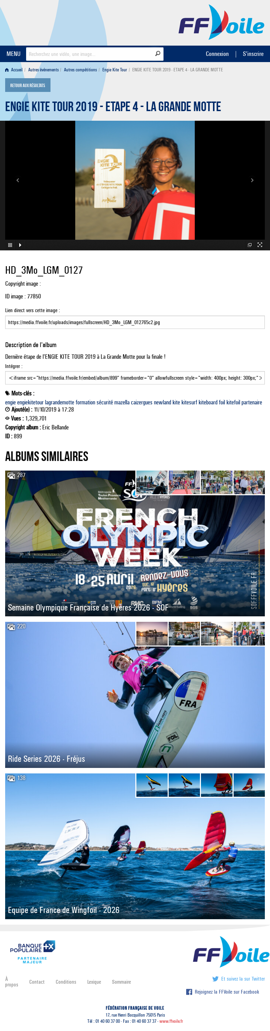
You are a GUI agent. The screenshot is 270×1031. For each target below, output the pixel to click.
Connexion (217, 54)
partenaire (251, 402)
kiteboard (208, 402)
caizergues (142, 402)
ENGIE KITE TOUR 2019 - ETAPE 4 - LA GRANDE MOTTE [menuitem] (177, 70)
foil (222, 402)
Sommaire (121, 982)
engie (10, 402)
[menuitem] (15, 70)
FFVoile (221, 21)
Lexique (94, 982)
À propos (11, 982)
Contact (37, 982)
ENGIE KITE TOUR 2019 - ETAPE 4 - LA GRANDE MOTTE (113, 108)
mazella (122, 402)
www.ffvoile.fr (171, 1021)
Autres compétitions (80, 70)
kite (176, 402)
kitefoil (233, 402)
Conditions (66, 982)
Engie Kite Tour (114, 70)
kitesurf (189, 402)
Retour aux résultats (27, 85)
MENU (14, 54)
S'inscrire (253, 54)
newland (162, 402)
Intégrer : (135, 374)
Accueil (14, 70)
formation (85, 402)
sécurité (105, 402)
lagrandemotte (59, 402)
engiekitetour (30, 402)
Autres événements (43, 70)
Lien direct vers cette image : (135, 318)
